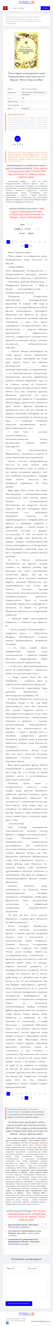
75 (31, 246)
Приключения (22, 17)
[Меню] (5, 8)
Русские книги (11, 17)
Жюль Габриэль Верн (29, 89)
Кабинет (45, 8)
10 (22, 246)
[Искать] (35, 8)
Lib (26, 2)
